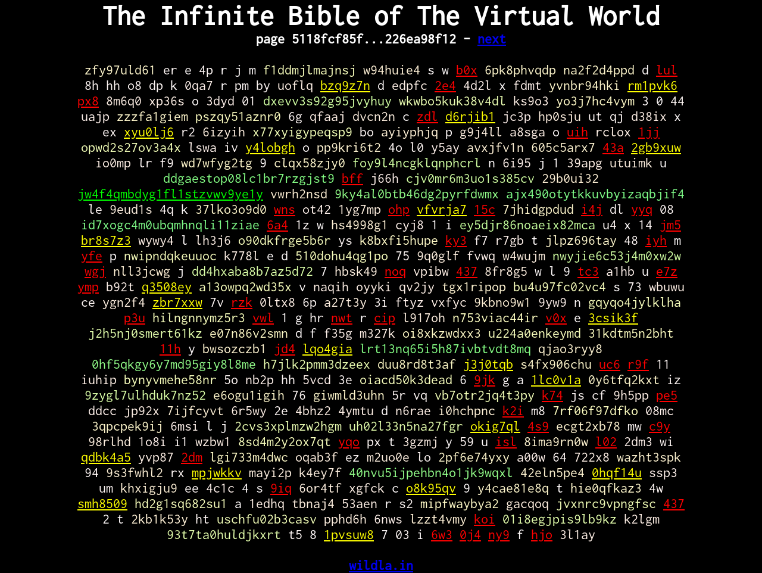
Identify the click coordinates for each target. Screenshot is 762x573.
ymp (88, 286)
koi (484, 519)
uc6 (609, 364)
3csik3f (613, 317)
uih (577, 131)
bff (352, 178)
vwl (263, 317)
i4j (591, 209)
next (491, 39)
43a (613, 147)
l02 (606, 441)
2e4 (445, 85)
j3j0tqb (488, 364)
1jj (649, 131)
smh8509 (102, 503)
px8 (88, 101)
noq (395, 271)
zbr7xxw (177, 302)
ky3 (456, 240)
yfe (91, 255)
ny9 (499, 534)
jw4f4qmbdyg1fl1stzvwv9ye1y (170, 193)
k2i (513, 410)
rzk (241, 302)
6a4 (277, 224)
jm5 (670, 224)
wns (284, 209)
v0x (556, 317)
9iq (281, 488)
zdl (427, 116)
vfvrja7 (442, 209)
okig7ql (495, 426)
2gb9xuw (656, 147)
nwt (341, 317)
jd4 (284, 348)
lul (666, 70)
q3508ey (167, 286)
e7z (666, 271)
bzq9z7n (345, 85)
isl (506, 441)
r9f (638, 364)
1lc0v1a (556, 379)
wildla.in (381, 565)
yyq (641, 209)
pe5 (666, 395)
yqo (349, 441)
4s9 (538, 426)
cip (384, 317)
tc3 (588, 271)
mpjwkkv (217, 472)
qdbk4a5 (106, 457)
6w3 (441, 534)
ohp (399, 209)
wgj (95, 271)
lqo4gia (327, 348)
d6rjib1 (470, 116)
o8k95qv (431, 488)
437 (466, 271)
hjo (541, 534)
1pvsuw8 (349, 534)
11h (170, 348)
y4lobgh (270, 147)
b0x (466, 70)
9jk (484, 379)
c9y (659, 426)
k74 (552, 395)
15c (484, 209)
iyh (656, 240)
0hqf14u (617, 472)
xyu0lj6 (149, 131)
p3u (134, 317)
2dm (191, 457)
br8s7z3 (106, 240)
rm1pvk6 (652, 85)
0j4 (470, 534)
